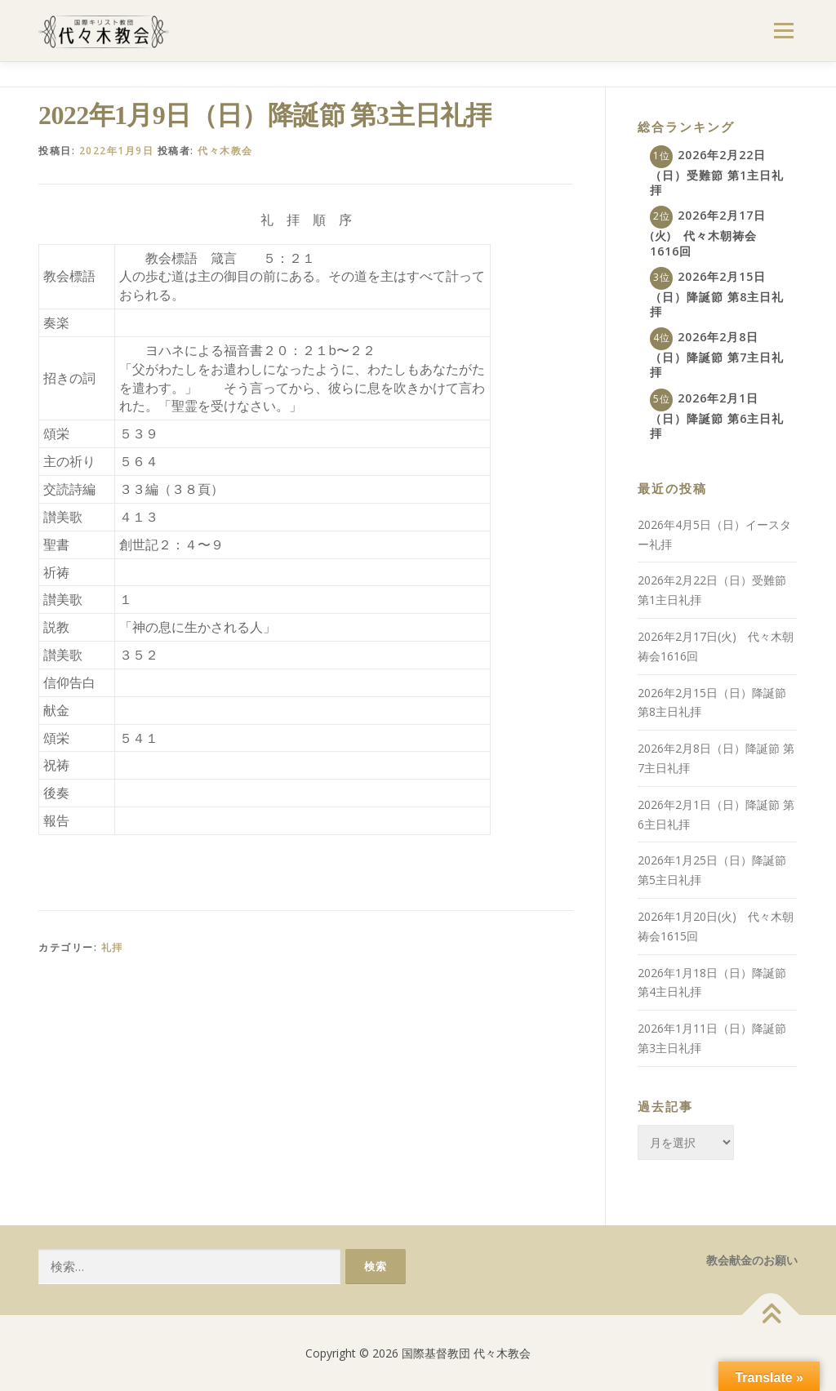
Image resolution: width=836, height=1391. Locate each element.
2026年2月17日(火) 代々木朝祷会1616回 (708, 232)
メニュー (783, 30)
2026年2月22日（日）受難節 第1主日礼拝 (717, 172)
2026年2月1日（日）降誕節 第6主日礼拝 (717, 415)
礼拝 (112, 947)
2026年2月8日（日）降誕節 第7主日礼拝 (717, 354)
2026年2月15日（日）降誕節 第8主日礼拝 (717, 294)
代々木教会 (225, 151)
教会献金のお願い (752, 1260)
